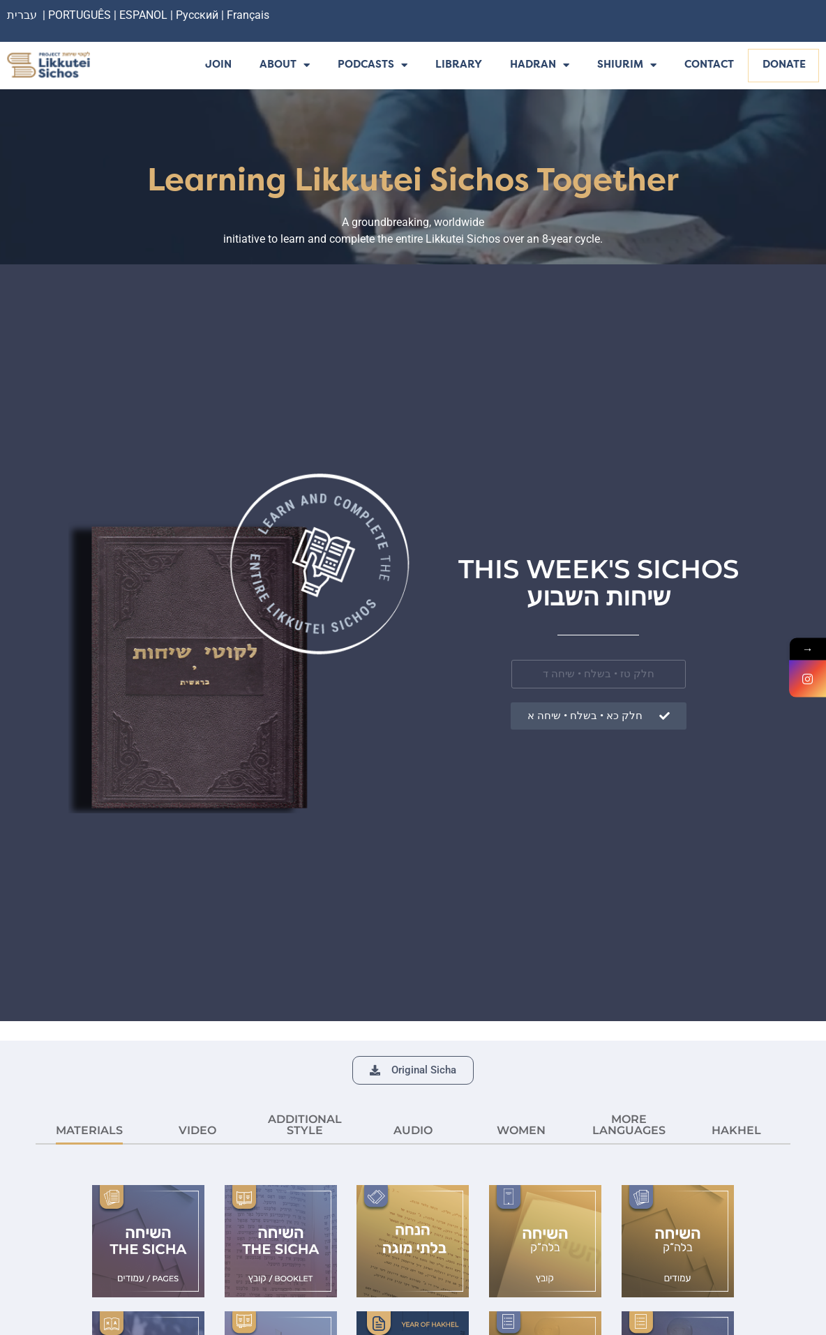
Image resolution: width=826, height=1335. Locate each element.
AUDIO (413, 1130)
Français (248, 15)
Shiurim (626, 66)
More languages (629, 1124)
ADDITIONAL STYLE (305, 1124)
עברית (22, 15)
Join (218, 65)
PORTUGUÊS (79, 15)
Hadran (539, 66)
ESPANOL (143, 15)
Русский (198, 15)
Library (458, 65)
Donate (784, 65)
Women (521, 1130)
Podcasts (372, 66)
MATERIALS (89, 1130)
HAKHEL (736, 1130)
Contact (709, 65)
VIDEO (197, 1130)
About (285, 66)
